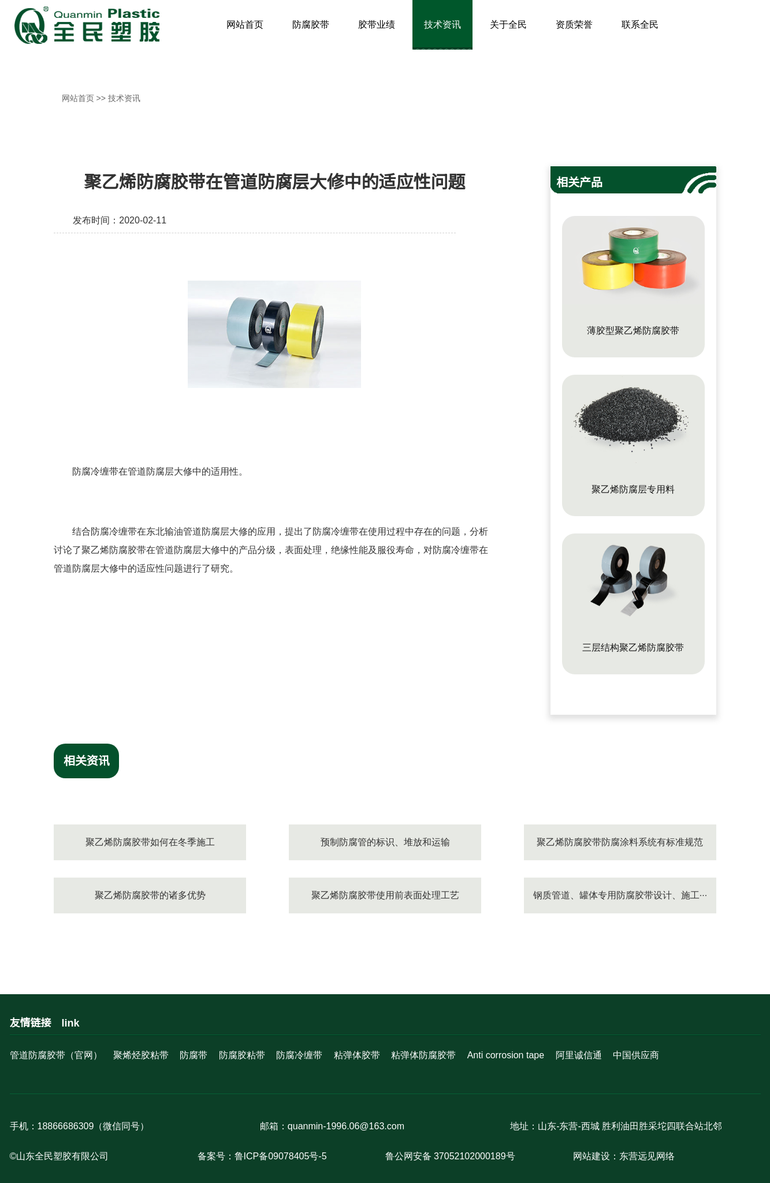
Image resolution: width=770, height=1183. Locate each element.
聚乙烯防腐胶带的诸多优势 (150, 895)
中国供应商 (636, 1055)
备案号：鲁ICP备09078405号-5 (262, 1156)
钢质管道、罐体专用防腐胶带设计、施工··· (620, 895)
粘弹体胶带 (357, 1055)
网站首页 (244, 24)
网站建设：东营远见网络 (624, 1156)
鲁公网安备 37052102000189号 (450, 1156)
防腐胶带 (310, 24)
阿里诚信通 (579, 1055)
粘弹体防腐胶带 (423, 1055)
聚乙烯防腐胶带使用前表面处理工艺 (385, 895)
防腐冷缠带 (95, 471)
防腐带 (193, 1055)
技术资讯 (442, 24)
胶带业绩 (376, 24)
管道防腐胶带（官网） (56, 1055)
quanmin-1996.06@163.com (346, 1126)
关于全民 (508, 24)
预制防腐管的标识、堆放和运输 (385, 842)
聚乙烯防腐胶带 (113, 550)
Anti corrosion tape (505, 1055)
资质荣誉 (574, 24)
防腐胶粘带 (242, 1055)
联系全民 (640, 24)
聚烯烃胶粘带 (141, 1055)
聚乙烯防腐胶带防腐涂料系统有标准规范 (620, 842)
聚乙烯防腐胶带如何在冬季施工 (150, 842)
